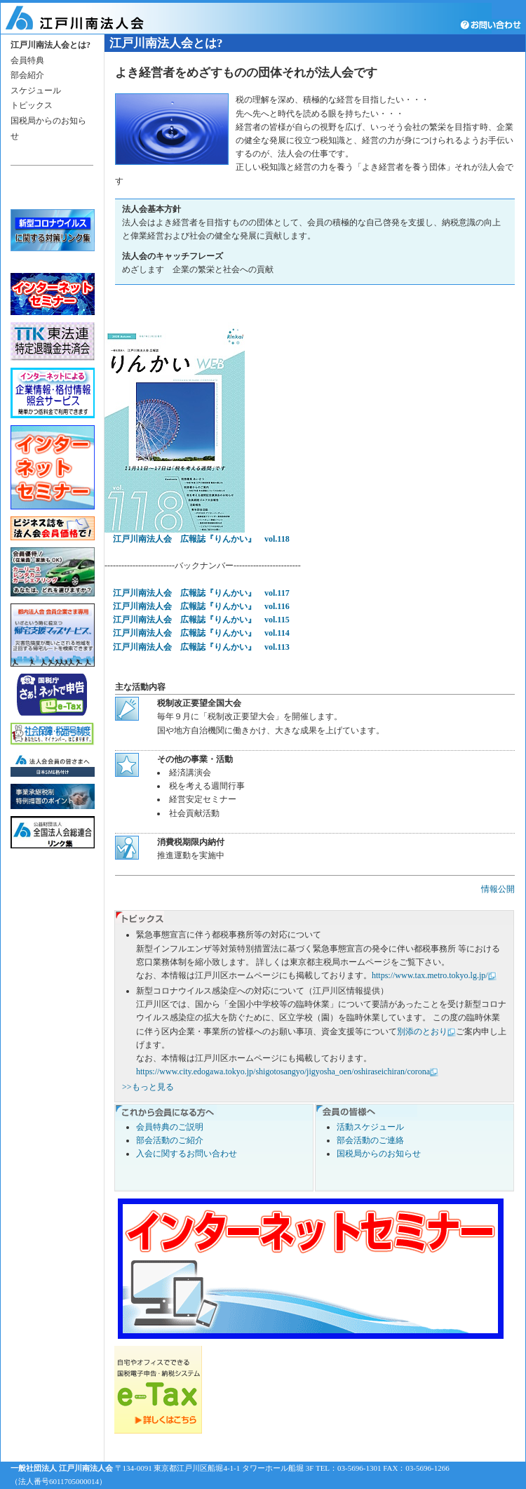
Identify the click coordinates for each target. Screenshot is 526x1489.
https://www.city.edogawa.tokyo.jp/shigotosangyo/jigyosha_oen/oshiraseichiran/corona (283, 1071)
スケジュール (36, 90)
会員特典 (27, 60)
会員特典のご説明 (169, 1127)
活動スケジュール (370, 1127)
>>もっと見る (148, 1087)
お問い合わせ (492, 24)
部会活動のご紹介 (169, 1140)
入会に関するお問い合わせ (186, 1154)
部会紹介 (27, 75)
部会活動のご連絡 (370, 1140)
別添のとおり (422, 1031)
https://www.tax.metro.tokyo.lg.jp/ (430, 975)
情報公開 (498, 889)
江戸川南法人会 (93, 18)
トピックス (32, 105)
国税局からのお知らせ (379, 1154)
